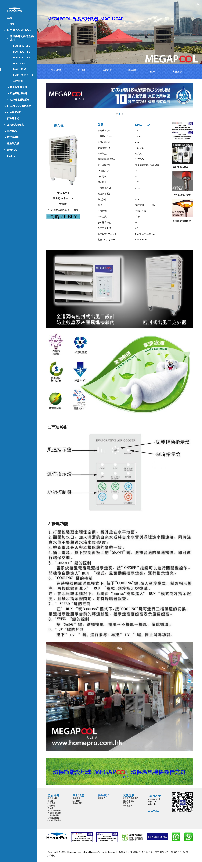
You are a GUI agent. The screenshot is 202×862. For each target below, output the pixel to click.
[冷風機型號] (57, 70)
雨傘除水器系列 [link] (18, 87)
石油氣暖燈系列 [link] (18, 93)
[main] (119, 32)
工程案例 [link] (18, 80)
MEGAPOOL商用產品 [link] (19, 30)
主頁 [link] (9, 17)
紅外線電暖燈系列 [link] (19, 99)
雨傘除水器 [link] (13, 118)
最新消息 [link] (12, 149)
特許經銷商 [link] (13, 137)
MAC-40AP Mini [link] (21, 51)
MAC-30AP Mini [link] (21, 45)
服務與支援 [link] (13, 143)
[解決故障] (132, 70)
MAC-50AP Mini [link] (21, 57)
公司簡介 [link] (12, 23)
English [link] (11, 155)
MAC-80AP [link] (19, 63)
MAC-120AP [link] (19, 69)
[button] (198, 4)
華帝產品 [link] (12, 130)
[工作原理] (82, 70)
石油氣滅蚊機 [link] (14, 112)
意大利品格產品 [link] (15, 124)
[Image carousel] (119, 99)
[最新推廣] (107, 70)
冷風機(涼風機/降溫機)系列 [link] (22, 38)
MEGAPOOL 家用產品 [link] (19, 105)
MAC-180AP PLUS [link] (23, 75)
